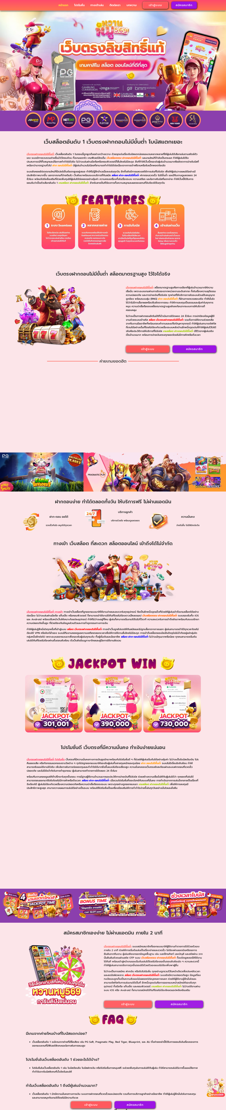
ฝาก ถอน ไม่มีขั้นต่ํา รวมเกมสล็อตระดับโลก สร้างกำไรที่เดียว (52, 1006)
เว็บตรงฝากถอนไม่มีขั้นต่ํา (69, 1080)
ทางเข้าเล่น (97, 6)
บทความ (131, 6)
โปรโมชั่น (79, 6)
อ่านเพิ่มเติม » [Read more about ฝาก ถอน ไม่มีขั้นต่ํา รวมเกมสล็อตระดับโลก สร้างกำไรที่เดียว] (52, 1040)
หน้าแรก (63, 6)
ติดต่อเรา (115, 6)
